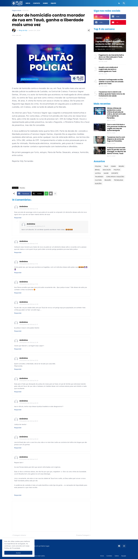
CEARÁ (113, 166)
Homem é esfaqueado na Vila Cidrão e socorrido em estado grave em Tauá (111, 82)
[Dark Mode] (119, 3)
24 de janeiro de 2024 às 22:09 (28, 304)
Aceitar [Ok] (18, 553)
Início (28, 3)
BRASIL (97, 170)
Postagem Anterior (19, 535)
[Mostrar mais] (55, 193)
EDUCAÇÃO (107, 170)
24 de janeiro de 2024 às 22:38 (28, 342)
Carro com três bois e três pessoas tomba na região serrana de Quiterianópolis (116, 127)
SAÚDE (106, 173)
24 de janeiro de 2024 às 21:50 (28, 284)
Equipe (53, 3)
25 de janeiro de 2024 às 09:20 (28, 439)
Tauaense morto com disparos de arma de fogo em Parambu (116, 139)
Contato (36, 3)
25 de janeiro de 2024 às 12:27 (28, 459)
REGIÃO (121, 166)
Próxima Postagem (82, 535)
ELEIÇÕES (98, 183)
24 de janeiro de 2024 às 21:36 (28, 209)
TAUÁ (106, 166)
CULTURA (98, 180)
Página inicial (16, 10)
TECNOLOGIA (118, 180)
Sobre (45, 3)
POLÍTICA (117, 170)
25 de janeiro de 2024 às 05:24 (28, 380)
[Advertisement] (51, 179)
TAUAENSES (99, 176)
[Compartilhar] (88, 30)
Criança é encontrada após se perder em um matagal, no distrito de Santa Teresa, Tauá (116, 151)
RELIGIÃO (108, 180)
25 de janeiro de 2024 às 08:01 (28, 421)
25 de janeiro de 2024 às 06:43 (28, 403)
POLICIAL (26, 10)
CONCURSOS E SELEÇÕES (115, 176)
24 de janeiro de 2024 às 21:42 (28, 243)
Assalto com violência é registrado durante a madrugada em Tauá (108, 69)
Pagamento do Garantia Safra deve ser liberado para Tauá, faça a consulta (111, 57)
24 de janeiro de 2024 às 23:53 (28, 360)
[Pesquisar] (124, 3)
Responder (18, 217)
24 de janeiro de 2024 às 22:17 (28, 324)
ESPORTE (114, 173)
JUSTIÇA (98, 173)
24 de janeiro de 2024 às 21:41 (36, 226)
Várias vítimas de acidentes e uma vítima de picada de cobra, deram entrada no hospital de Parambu (116, 113)
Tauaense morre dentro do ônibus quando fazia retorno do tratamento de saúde (112, 94)
